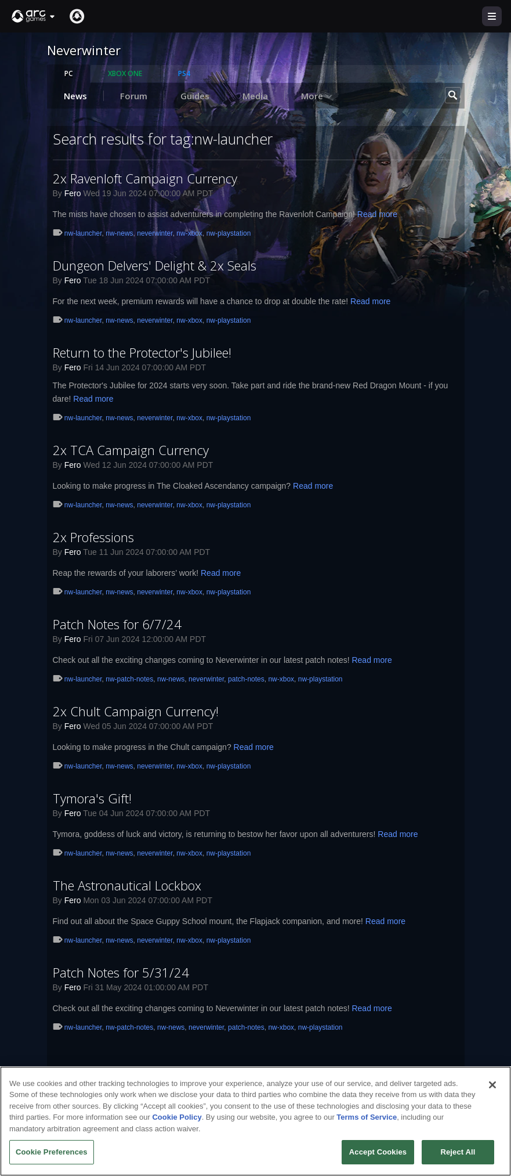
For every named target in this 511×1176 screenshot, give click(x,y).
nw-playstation (228, 233)
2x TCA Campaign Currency (131, 450)
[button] (33, 16)
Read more (377, 214)
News (75, 96)
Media (255, 96)
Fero (72, 193)
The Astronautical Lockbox (127, 885)
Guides (194, 96)
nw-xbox (189, 233)
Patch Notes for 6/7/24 (117, 624)
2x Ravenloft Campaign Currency (145, 178)
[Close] (492, 1088)
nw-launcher (83, 233)
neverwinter (154, 233)
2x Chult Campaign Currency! (136, 711)
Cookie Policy (176, 1121)
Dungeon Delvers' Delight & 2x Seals (154, 265)
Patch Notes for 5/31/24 (121, 972)
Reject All (457, 1156)
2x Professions (93, 537)
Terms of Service (366, 1121)
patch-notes (246, 679)
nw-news (119, 233)
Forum (133, 96)
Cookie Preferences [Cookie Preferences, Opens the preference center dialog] (52, 1156)
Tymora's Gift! (92, 798)
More (317, 96)
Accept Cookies (378, 1156)
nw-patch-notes (129, 679)
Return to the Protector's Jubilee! (142, 352)
